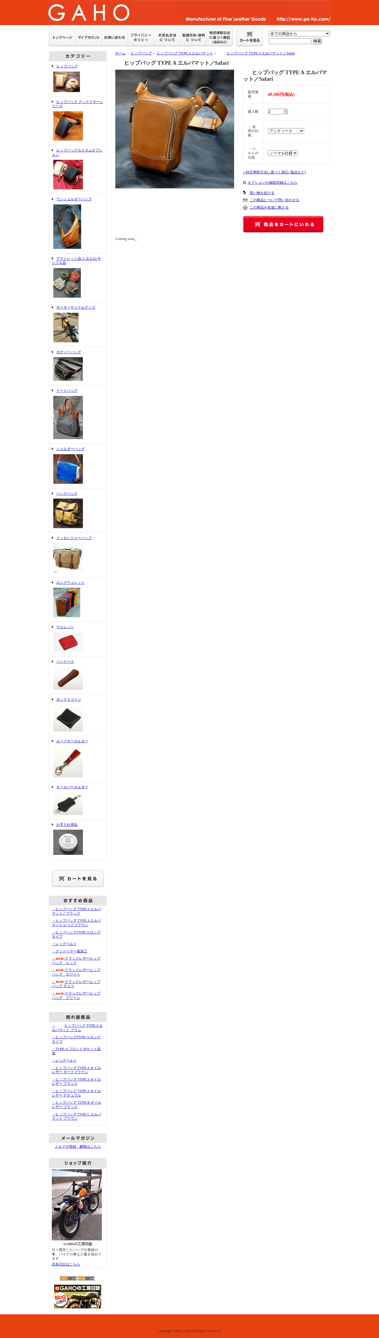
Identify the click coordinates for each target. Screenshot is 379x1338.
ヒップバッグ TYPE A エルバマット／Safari (256, 53)
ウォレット (78, 639)
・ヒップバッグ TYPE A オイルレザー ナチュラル (76, 1093)
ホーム (120, 53)
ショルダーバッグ (78, 466)
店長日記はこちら (66, 1264)
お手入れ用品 (78, 840)
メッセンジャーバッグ (78, 555)
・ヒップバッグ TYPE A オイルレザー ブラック (76, 1081)
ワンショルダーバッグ (78, 223)
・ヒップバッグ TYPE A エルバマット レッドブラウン (76, 922)
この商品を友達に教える (269, 207)
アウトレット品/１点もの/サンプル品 (78, 278)
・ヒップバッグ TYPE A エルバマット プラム (77, 1027)
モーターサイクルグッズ (78, 324)
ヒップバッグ (78, 79)
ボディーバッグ (78, 366)
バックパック (78, 510)
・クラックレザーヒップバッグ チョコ (76, 984)
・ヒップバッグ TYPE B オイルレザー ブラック (76, 1104)
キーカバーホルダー (78, 800)
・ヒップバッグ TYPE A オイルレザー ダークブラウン (76, 1070)
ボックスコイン (78, 715)
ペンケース (78, 675)
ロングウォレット (78, 600)
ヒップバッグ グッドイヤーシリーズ (78, 121)
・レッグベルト (64, 944)
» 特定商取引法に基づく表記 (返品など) (274, 172)
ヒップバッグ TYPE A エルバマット (185, 53)
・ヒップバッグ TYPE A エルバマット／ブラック (76, 911)
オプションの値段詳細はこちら (272, 182)
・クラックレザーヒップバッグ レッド (76, 960)
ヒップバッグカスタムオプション (78, 169)
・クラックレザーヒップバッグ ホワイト (76, 972)
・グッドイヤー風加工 (69, 951)
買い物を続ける (262, 193)
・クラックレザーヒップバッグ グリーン (76, 995)
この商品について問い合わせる (274, 200)
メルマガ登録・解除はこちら (78, 1146)
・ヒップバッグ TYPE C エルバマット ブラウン (76, 1116)
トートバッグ (78, 414)
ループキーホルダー (78, 759)
